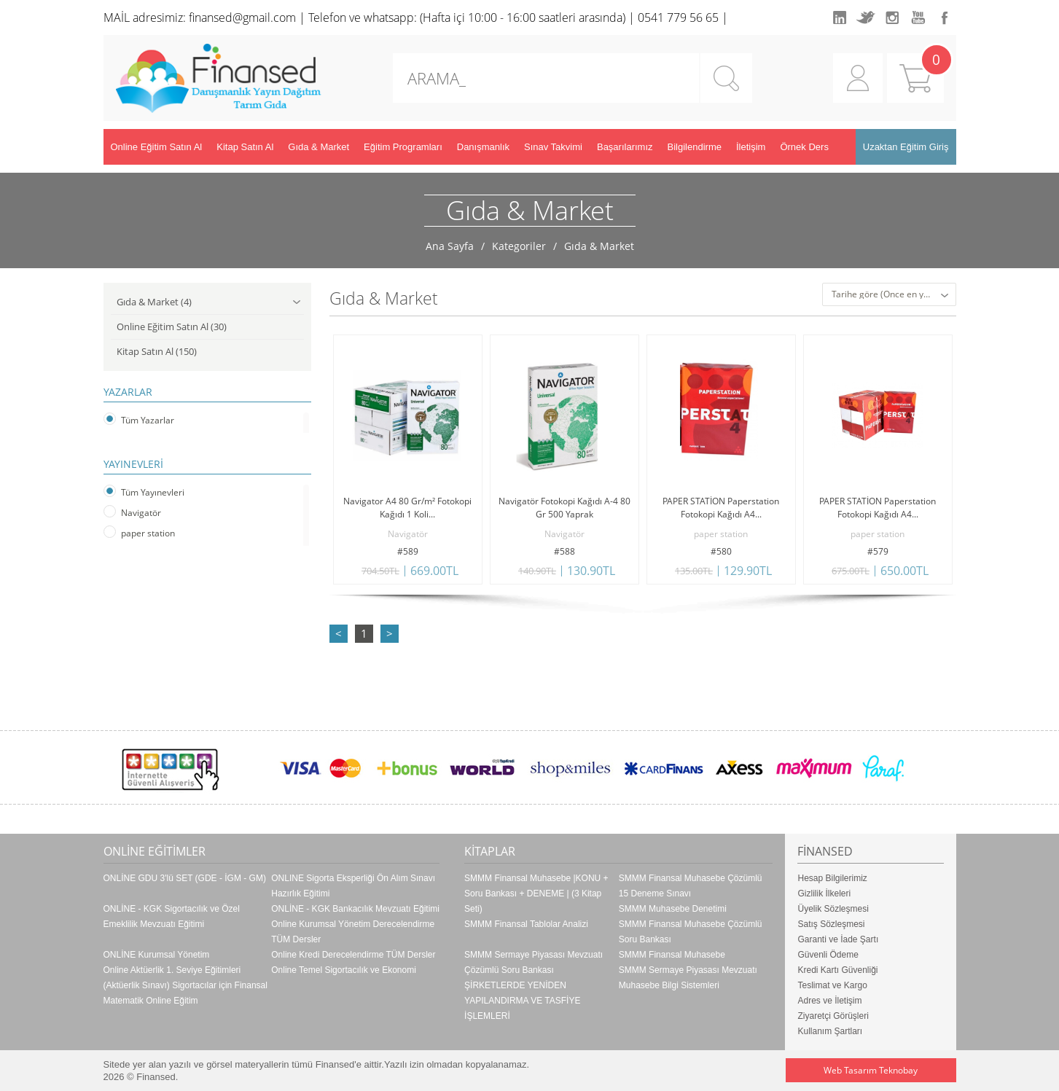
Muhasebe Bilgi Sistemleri (669, 985)
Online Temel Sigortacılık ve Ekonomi (343, 970)
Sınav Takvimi (553, 146)
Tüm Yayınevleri (152, 492)
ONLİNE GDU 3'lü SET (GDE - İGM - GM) (184, 878)
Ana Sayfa (450, 246)
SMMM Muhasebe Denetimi (673, 909)
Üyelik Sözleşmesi (832, 909)
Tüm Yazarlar (147, 420)
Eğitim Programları (403, 146)
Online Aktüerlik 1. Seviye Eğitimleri (172, 970)
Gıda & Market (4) (208, 302)
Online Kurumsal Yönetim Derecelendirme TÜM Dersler (352, 932)
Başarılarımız (625, 146)
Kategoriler (519, 246)
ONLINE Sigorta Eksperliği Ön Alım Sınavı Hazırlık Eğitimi (353, 886)
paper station (148, 533)
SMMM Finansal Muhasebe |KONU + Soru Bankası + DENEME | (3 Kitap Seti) (536, 893)
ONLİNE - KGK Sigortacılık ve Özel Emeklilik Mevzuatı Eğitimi (171, 916)
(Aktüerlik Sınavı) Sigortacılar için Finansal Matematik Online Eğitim (185, 993)
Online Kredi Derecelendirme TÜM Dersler (353, 955)
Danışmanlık (483, 146)
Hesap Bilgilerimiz (832, 878)
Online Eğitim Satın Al (157, 146)
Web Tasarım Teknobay (871, 1070)
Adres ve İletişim (829, 1001)
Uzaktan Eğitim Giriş (906, 146)
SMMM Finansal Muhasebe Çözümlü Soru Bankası (690, 932)
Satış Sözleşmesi (830, 924)
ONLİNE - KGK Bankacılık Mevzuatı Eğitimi (355, 909)
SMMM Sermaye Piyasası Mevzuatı (688, 970)
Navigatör (141, 512)
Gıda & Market (318, 146)
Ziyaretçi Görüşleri (832, 1016)
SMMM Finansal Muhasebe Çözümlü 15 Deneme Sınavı (690, 886)
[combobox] (889, 294)
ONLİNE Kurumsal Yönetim (156, 955)
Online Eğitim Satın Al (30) (172, 326)
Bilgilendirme (695, 146)
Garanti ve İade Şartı (837, 939)
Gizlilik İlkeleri (824, 893)
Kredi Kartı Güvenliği (837, 970)
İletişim (750, 146)
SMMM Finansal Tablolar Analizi (526, 924)
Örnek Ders (804, 146)
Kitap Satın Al (244, 146)
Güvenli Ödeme (827, 955)
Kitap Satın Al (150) (157, 351)
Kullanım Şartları (829, 1031)
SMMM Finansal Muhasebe (672, 955)
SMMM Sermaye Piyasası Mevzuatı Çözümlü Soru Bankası (533, 962)
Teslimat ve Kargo (832, 985)
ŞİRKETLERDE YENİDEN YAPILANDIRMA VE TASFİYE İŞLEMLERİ (522, 1000)
